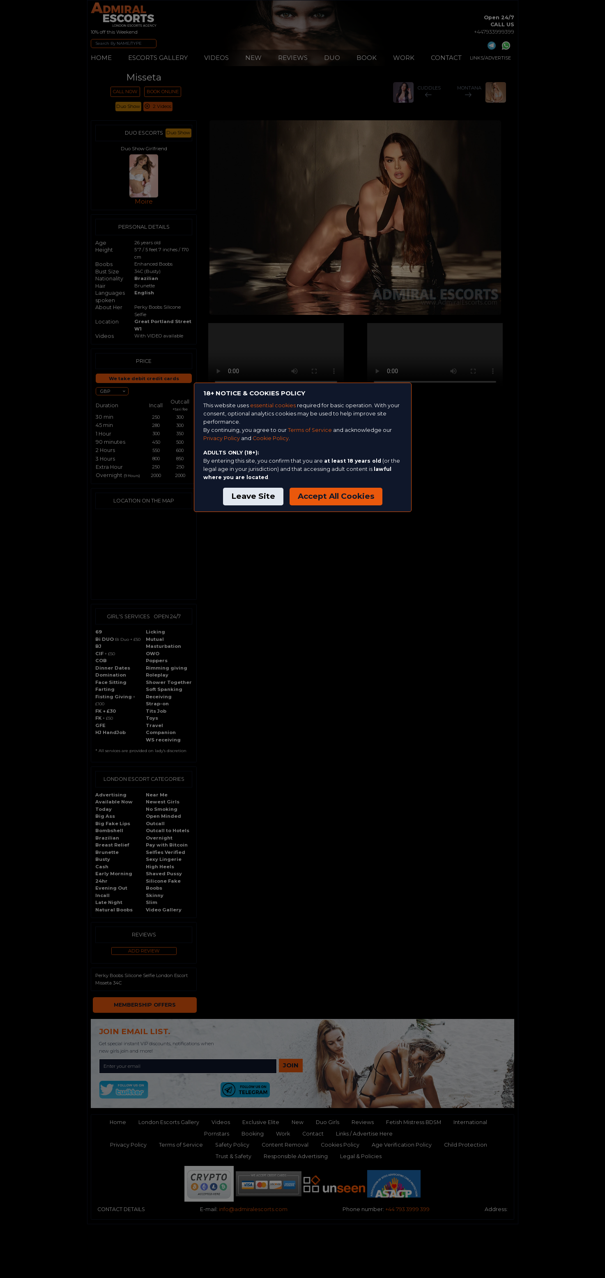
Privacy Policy (221, 438)
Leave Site (253, 496)
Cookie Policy (271, 438)
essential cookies (273, 405)
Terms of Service (310, 430)
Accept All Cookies (336, 496)
